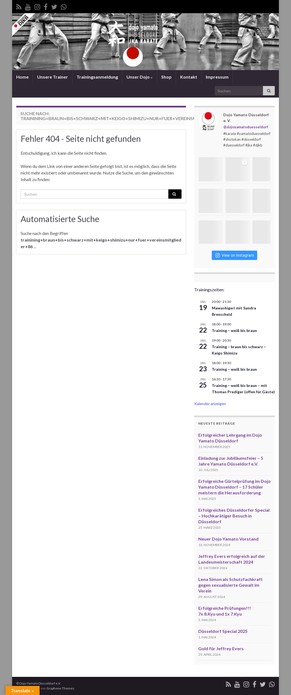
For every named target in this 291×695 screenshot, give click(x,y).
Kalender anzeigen (210, 403)
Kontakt (188, 76)
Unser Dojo (140, 76)
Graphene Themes (60, 688)
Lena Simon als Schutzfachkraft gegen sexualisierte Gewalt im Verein (230, 585)
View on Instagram (234, 255)
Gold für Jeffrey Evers (221, 648)
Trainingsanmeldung (97, 76)
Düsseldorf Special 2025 (223, 631)
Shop (166, 76)
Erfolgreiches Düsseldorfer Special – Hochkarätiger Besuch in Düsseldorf (234, 515)
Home (22, 76)
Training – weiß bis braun (234, 330)
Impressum (217, 76)
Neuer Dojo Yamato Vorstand (228, 538)
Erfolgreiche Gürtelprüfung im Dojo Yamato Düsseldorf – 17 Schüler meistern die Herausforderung (234, 486)
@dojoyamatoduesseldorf (245, 127)
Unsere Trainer (52, 76)
